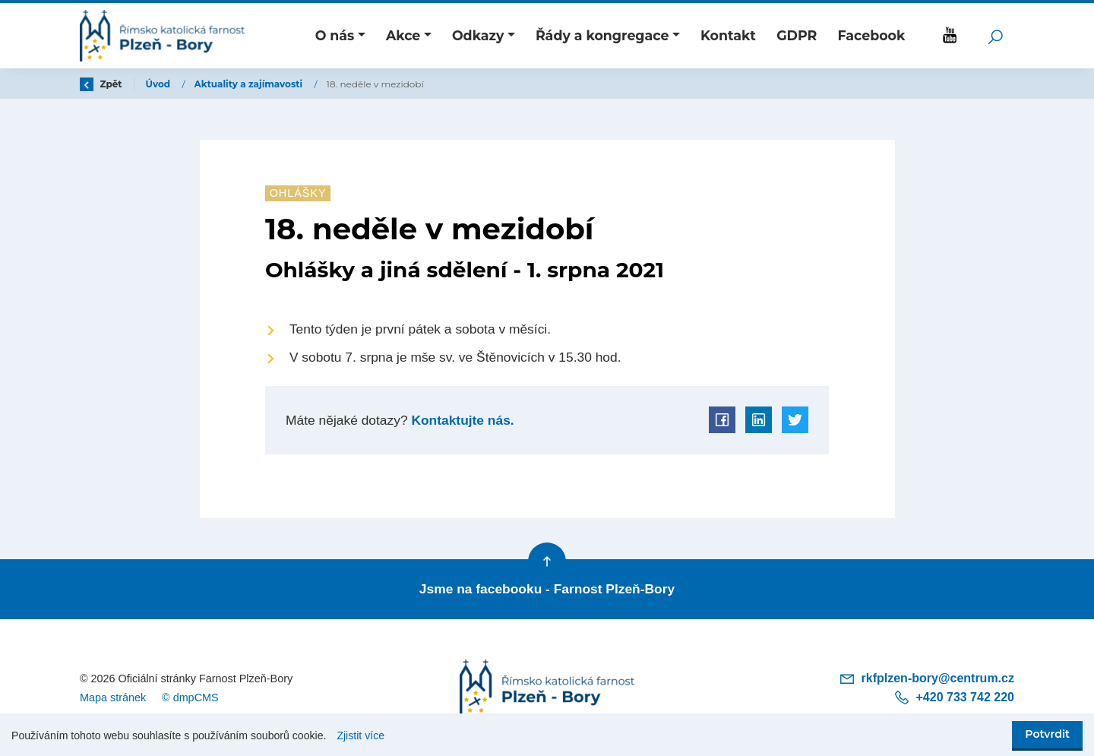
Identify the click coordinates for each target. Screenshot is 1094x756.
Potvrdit (1047, 734)
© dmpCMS (190, 697)
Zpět (101, 84)
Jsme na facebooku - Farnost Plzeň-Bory (547, 588)
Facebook (871, 35)
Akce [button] (403, 35)
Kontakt (728, 35)
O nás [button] (335, 35)
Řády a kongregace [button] (602, 35)
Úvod (159, 84)
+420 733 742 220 (953, 697)
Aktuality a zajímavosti (249, 84)
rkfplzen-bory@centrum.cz (926, 678)
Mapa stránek (113, 697)
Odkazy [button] (478, 35)
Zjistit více (360, 735)
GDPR (796, 35)
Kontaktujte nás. (461, 420)
